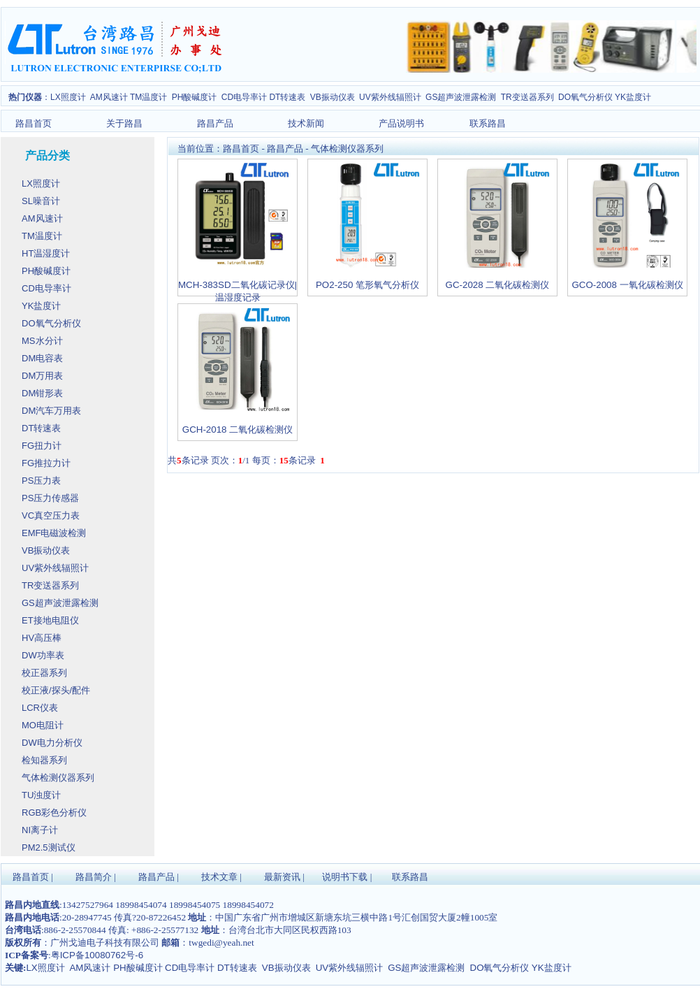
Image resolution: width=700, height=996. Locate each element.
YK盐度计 (43, 306)
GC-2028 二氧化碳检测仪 (498, 285)
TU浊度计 (43, 795)
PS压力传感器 (52, 498)
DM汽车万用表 (53, 410)
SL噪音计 (42, 201)
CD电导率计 (245, 97)
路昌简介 (93, 877)
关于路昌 (124, 123)
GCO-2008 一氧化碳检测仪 (627, 285)
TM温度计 (150, 97)
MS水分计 (43, 340)
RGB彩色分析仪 (55, 812)
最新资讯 (282, 877)
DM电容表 (44, 358)
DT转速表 (288, 97)
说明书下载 (344, 877)
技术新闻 (306, 123)
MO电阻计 (44, 725)
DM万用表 (44, 375)
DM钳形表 (44, 393)
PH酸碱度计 (195, 97)
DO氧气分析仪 (585, 97)
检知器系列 (46, 760)
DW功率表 (44, 655)
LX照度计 (68, 97)
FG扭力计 (43, 445)
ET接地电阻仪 (51, 620)
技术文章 (219, 877)
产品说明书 (401, 123)
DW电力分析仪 (53, 742)
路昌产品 (215, 123)
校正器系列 (46, 672)
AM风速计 (110, 97)
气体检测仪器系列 (347, 148)
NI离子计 (41, 830)
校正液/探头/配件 (57, 690)
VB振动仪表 (333, 97)
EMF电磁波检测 (55, 533)
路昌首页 (33, 123)
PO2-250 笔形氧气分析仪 (367, 285)
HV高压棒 (43, 638)
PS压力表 (43, 480)
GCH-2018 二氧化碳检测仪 (237, 429)
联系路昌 (487, 123)
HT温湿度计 (47, 253)
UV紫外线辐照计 (391, 97)
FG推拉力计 (47, 463)
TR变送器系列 (528, 97)
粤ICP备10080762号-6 (97, 955)
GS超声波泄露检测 (462, 97)
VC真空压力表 (52, 515)
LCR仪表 (41, 707)
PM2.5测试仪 (50, 847)
